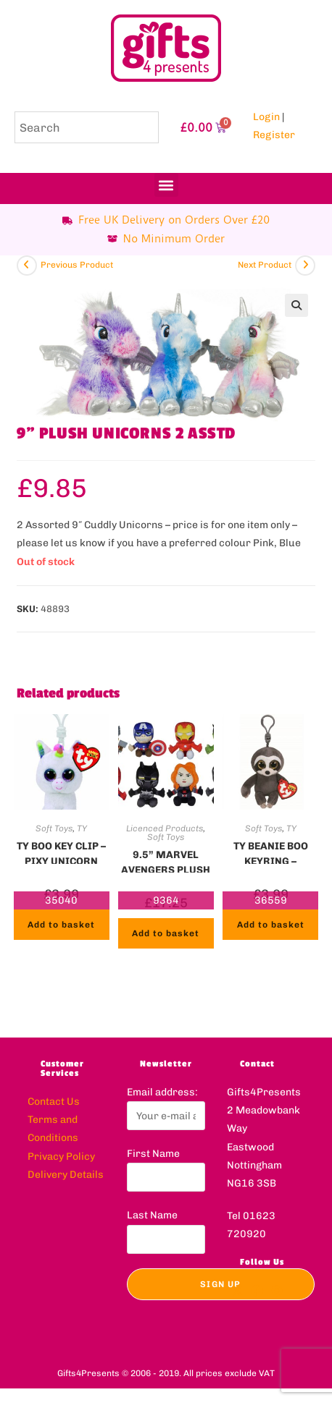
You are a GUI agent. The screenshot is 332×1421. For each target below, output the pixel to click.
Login (266, 117)
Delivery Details (66, 1174)
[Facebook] (257, 1291)
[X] (237, 1291)
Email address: (162, 1092)
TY (82, 828)
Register (274, 135)
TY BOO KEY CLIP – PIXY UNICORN (61, 852)
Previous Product (77, 265)
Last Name (152, 1215)
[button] (166, 185)
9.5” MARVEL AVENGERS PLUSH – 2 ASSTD (165, 861)
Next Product (264, 265)
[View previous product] (27, 265)
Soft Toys (54, 828)
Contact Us (54, 1101)
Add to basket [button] (61, 925)
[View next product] (305, 265)
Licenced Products (164, 828)
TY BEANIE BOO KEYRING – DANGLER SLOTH (270, 852)
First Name (153, 1154)
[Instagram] (277, 1291)
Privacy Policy (61, 1156)
